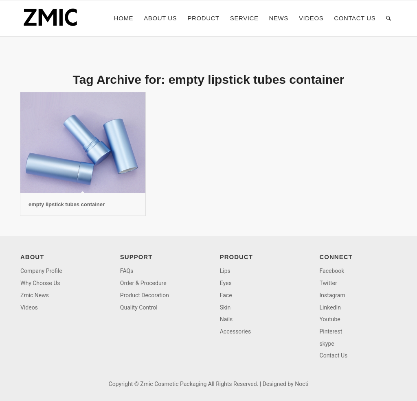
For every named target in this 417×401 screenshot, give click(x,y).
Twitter (328, 283)
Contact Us (334, 355)
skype (327, 343)
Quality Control (139, 307)
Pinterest (331, 331)
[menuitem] (123, 18)
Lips (225, 271)
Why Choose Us (40, 283)
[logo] (53, 18)
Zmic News (34, 295)
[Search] (389, 18)
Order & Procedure (143, 283)
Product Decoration (144, 295)
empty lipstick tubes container (67, 204)
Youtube (330, 319)
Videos (29, 307)
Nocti (301, 384)
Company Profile (41, 271)
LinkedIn (330, 307)
